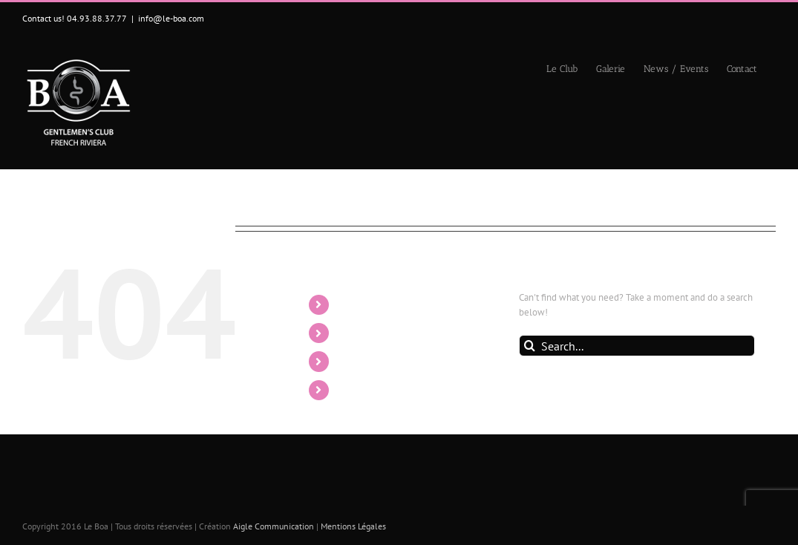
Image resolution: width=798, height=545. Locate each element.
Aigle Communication (273, 526)
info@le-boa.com (171, 18)
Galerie (355, 332)
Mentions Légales (353, 526)
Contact (356, 389)
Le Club (356, 304)
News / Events (373, 360)
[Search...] (637, 345)
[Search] (529, 345)
